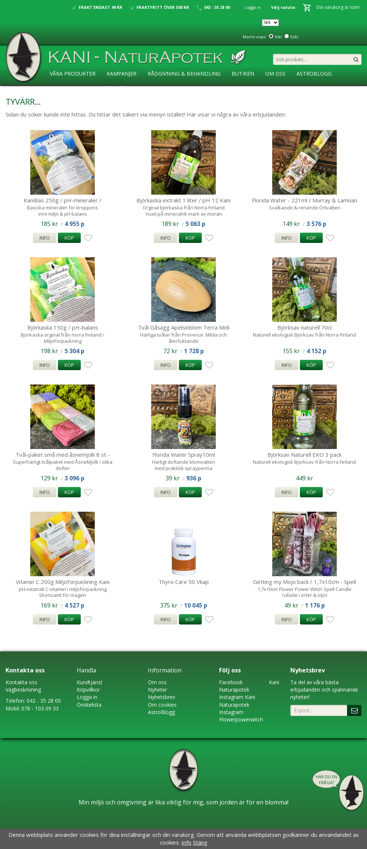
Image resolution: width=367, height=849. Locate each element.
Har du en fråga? (326, 779)
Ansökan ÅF (110, 88)
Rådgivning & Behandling (184, 73)
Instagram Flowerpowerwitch (241, 716)
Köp (69, 237)
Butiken (243, 73)
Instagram (231, 696)
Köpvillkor (88, 689)
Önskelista (89, 704)
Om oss (157, 682)
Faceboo (229, 682)
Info (44, 237)
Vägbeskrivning (23, 689)
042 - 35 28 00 (44, 700)
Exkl (294, 36)
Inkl (278, 36)
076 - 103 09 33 (40, 708)
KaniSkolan (66, 88)
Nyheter (157, 689)
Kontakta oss (21, 682)
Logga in (253, 7)
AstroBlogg (314, 73)
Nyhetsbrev (161, 696)
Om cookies (162, 704)
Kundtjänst (90, 682)
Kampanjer (121, 73)
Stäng (200, 842)
